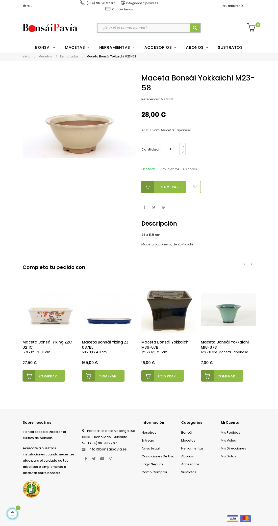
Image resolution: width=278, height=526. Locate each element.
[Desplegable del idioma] (28, 6)
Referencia (150, 99)
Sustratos (188, 471)
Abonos (187, 455)
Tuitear (154, 207)
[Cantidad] (170, 149)
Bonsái (186, 432)
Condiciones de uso (158, 455)
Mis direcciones (233, 448)
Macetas (188, 440)
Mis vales (228, 440)
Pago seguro (152, 463)
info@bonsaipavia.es (108, 448)
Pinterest (163, 207)
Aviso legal (151, 448)
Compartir (144, 207)
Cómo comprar (154, 471)
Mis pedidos (230, 432)
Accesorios (190, 463)
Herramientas (192, 448)
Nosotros (149, 432)
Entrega (148, 440)
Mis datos (228, 455)
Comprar (160, 187)
